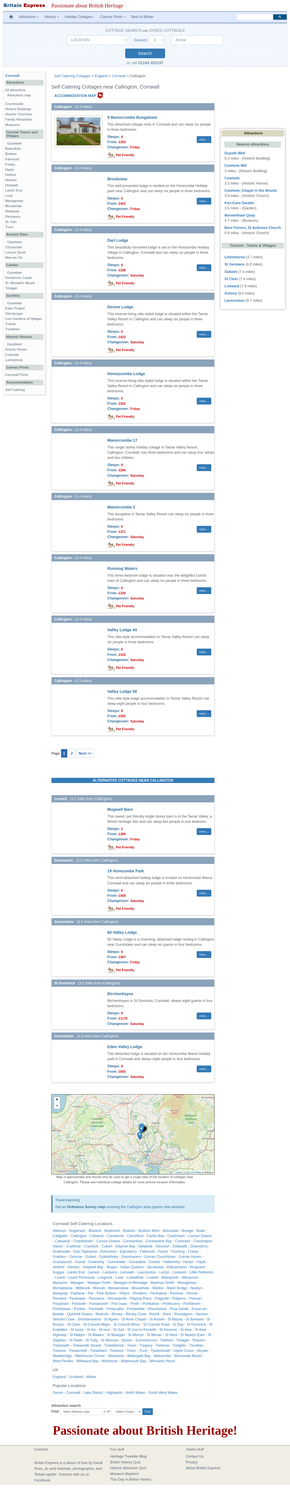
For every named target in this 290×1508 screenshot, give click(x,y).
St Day (178, 1324)
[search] (255, 17)
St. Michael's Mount (20, 283)
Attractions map (19, 95)
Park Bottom (106, 1293)
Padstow (78, 1293)
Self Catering (15, 390)
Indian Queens (132, 1267)
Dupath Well (234, 153)
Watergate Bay (139, 1356)
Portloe (80, 1309)
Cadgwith (60, 1236)
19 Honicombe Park (125, 871)
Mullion (158, 1288)
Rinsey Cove (136, 1314)
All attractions (15, 90)
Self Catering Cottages (72, 76)
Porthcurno (171, 1304)
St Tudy (92, 1340)
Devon (58, 1393)
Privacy (192, 1462)
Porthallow (151, 1304)
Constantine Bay (158, 1241)
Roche (154, 1314)
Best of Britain (142, 17)
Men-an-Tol (13, 258)
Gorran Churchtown (160, 1257)
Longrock (105, 1277)
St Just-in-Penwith (141, 1330)
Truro (143, 1351)
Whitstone (110, 1361)
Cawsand (62, 1241)
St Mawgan (116, 1335)
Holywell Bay (93, 1267)
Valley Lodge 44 (122, 630)
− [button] (57, 1106)
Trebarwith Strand (87, 1345)
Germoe (75, 1257)
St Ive (91, 1330)
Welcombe (162, 1356)
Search (145, 53)
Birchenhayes (120, 994)
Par (90, 1293)
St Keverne (168, 1330)
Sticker (126, 1340)
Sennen (202, 1314)
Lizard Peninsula (81, 1277)
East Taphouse (85, 1251)
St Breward (195, 1319)
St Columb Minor (126, 1324)
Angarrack (77, 1231)
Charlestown (83, 1241)
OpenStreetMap (193, 1172)
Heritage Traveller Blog (128, 1456)
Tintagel (182, 1340)
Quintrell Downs (79, 1314)
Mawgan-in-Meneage (130, 1283)
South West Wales (163, 1393)
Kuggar (58, 1272)
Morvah (99, 1288)
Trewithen (12, 329)
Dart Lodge (117, 240)
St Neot (171, 1335)
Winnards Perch (162, 1361)
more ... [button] (204, 139)
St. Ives (11, 222)
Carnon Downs (200, 1236)
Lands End (76, 1272)
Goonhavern (131, 1257)
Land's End (13, 190)
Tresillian (196, 1345)
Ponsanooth (98, 1304)
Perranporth (117, 1298)
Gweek (154, 1262)
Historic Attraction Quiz (128, 1468)
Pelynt (125, 1293)
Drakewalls (61, 1251)
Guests (141, 40)
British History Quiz (125, 1462)
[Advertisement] (24, 459)
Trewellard (98, 1351)
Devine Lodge (120, 307)
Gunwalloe (137, 1262)
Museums (12, 125)
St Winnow (109, 1340)
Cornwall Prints (16, 375)
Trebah (10, 324)
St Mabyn (77, 1335)
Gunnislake (117, 1262)
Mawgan (77, 1283)
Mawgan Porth (99, 1283)
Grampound (62, 1262)
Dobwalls (180, 1246)
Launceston (147, 1272)
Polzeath (79, 1304)
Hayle (201, 1262)
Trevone (59, 1351)
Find (55, 1411)
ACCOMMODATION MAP (75, 96)
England (101, 76)
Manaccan (190, 1277)
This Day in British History (130, 1479)
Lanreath (127, 1272)
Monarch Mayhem (124, 1474)
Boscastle (171, 1231)
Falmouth (147, 1251)
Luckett (152, 1277)
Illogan (112, 1267)
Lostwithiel (135, 1277)
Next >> (85, 753)
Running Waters (122, 568)
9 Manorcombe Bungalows (132, 117)
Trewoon (117, 1351)
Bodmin (129, 1231)
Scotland (76, 1377)
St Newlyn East (192, 1335)
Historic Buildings (18, 109)
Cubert (107, 1246)
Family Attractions (18, 119)
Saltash (230, 272)
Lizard (60, 1277)
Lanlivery (110, 1272)
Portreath (96, 1309)
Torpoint (198, 1340)
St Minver (154, 1335)
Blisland (95, 1231)
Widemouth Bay (133, 1361)
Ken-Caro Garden (239, 203)
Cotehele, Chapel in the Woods (250, 191)
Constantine (132, 1241)
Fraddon (59, 1257)
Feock (163, 1251)
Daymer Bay (125, 1246)
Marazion (60, 1283)
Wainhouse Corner (90, 1356)
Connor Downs (108, 1241)
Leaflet (178, 1172)
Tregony (146, 1345)
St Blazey (175, 1319)
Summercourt (146, 1340)
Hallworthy (171, 1262)
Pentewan (78, 1298)
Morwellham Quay (239, 215)
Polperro (179, 1298)
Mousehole (140, 1288)
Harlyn (188, 1262)
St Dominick (196, 1324)
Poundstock (157, 1309)
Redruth (102, 1314)
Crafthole (73, 1246)
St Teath (76, 1340)
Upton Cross (184, 1351)
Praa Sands (179, 1309)
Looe (120, 1277)
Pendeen (140, 1293)
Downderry (199, 1246)
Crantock (91, 1246)
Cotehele (12, 355)
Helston (74, 1267)
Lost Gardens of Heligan (23, 319)
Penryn (192, 1293)
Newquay (60, 1293)
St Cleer (73, 1324)
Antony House (16, 349)
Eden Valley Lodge (124, 1047)
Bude (201, 1231)
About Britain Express (203, 1468)
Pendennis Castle (18, 278)
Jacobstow (155, 1267)
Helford (58, 1267)
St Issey (77, 1330)
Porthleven (191, 1304)
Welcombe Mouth (188, 1356)
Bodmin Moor (149, 1231)
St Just (118, 1330)
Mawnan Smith (162, 1283)
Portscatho (115, 1309)
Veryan (202, 1351)
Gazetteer (14, 143)
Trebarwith (61, 1345)
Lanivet (93, 1272)
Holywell (11, 185)
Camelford (135, 1236)
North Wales (135, 1393)
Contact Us (195, 1456)
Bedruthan (13, 149)
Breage (187, 1231)
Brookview (117, 179)
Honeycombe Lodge (126, 374)
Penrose (176, 1293)
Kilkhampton (177, 1267)
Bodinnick (112, 1231)
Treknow (162, 1345)
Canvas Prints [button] (112, 17)
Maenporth (170, 1277)
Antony (230, 293)
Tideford (166, 1340)
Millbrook (83, 1288)
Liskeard (179, 1272)
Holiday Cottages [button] (79, 17)
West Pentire (63, 1361)
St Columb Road (156, 1324)
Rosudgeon (183, 1314)
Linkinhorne (234, 257)
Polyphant (61, 1304)
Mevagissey (187, 1283)
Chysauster (13, 247)
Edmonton (108, 1251)
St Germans (234, 264)
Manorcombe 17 (122, 440)
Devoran (162, 1246)
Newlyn (196, 1288)
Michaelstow (63, 1288)
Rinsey (117, 1314)
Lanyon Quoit (15, 252)
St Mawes (96, 1335)
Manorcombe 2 (121, 507)
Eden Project (15, 308)
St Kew (186, 1330)
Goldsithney (108, 1257)
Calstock (97, 1236)
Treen (131, 1345)
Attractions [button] (29, 17)
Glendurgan (14, 314)
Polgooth (162, 1298)
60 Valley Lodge (122, 932)
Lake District (93, 1393)
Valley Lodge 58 (122, 691)
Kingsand (197, 1267)
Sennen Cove (64, 1319)
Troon (131, 1351)
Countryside (14, 104)
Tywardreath (160, 1351)
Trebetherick (114, 1345)
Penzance (97, 1298)
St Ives (104, 1330)
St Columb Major (97, 1324)
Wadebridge (62, 1356)
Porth (135, 1304)
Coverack (182, 1241)
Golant (91, 1257)
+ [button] (57, 1100)
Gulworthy (96, 1262)
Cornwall (119, 76)
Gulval (80, 1262)
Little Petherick (201, 1272)
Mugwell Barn (120, 809)
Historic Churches (18, 114)
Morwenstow (118, 1288)
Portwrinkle (136, 1309)
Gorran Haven (190, 1257)
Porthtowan (62, 1309)
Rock (167, 1314)
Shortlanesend (89, 1319)
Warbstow (116, 1356)
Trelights (179, 1345)
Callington (135, 1207)
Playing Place (141, 1298)
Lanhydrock (14, 360)
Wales (91, 1377)
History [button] (52, 17)
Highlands (114, 1393)
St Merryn (136, 1335)
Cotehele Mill (235, 166)
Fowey (193, 1251)
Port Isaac (119, 1304)
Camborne (115, 1236)
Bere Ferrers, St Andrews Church (252, 228)
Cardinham (176, 1236)
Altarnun (59, 1231)
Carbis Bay (155, 1236)
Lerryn (164, 1272)
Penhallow (158, 1293)
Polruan (195, 1298)
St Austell (156, 1319)
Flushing (178, 1251)
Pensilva (59, 1298)
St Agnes (111, 1319)
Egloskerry (128, 1251)
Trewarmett (78, 1351)
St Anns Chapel (134, 1319)
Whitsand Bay (87, 1361)
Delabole (146, 1246)
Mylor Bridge (177, 1288)
